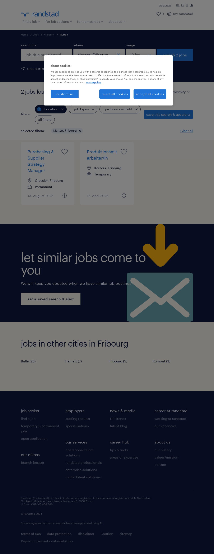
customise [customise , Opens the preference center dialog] (64, 94)
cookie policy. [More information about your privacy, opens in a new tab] (93, 82)
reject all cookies (115, 94)
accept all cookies (150, 94)
